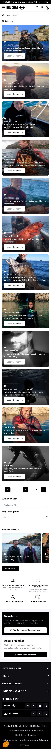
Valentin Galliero (11, 198)
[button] (5, 744)
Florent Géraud (11, 236)
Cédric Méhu (9, 427)
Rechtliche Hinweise (25, 735)
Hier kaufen (44, 2)
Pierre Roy (8, 465)
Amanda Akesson (11, 312)
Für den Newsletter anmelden (25, 630)
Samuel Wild (10, 159)
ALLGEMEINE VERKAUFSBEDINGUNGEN (25, 726)
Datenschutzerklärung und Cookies (25, 730)
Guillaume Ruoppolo (13, 45)
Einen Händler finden (25, 654)
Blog (8, 15)
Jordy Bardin (10, 274)
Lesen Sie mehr (15, 56)
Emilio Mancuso (11, 350)
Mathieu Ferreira (11, 83)
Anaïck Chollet (10, 121)
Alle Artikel (10, 568)
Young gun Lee (10, 389)
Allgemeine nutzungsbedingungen (20, 740)
